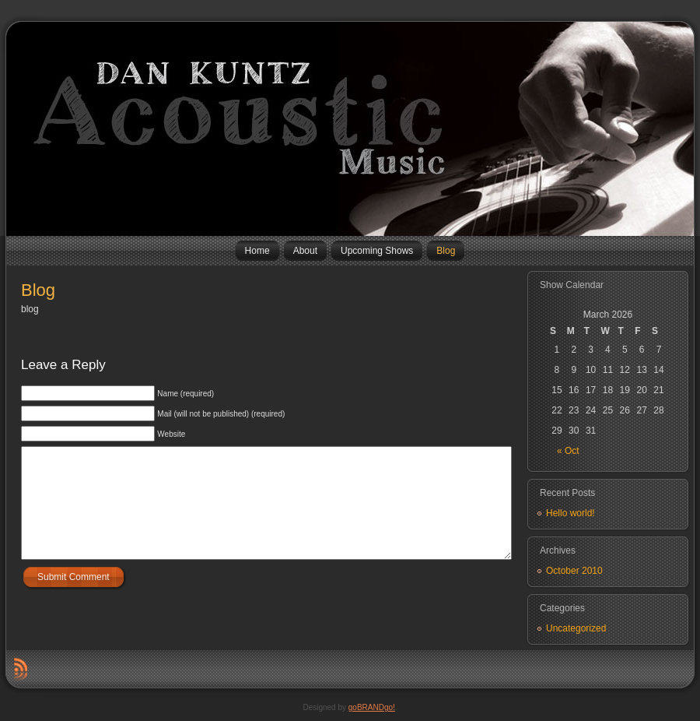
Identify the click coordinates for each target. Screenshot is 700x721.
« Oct (568, 450)
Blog (38, 290)
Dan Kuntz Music (12, 128)
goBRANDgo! (371, 707)
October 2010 (574, 570)
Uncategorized (576, 628)
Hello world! (570, 513)
